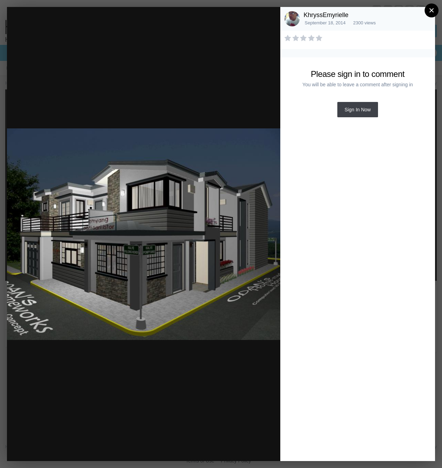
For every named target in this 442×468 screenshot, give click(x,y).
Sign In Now (358, 109)
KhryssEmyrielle (326, 14)
